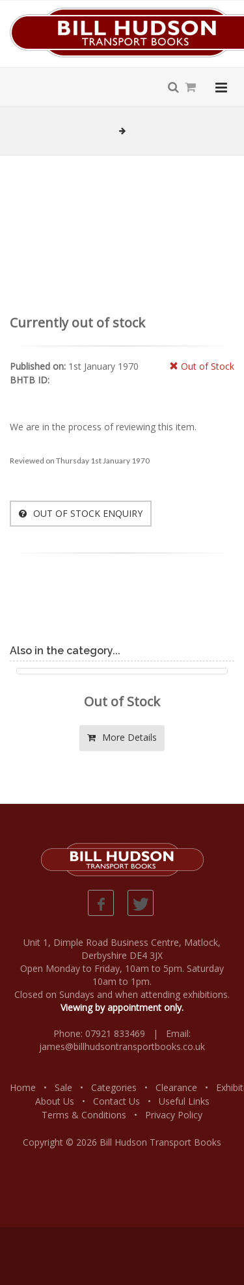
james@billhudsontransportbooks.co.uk (122, 1046)
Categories (114, 1087)
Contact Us (116, 1101)
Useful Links (184, 1101)
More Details (122, 737)
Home (23, 1087)
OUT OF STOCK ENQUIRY (80, 513)
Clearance (176, 1087)
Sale (63, 1087)
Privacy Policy (173, 1115)
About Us (54, 1101)
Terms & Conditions (84, 1115)
